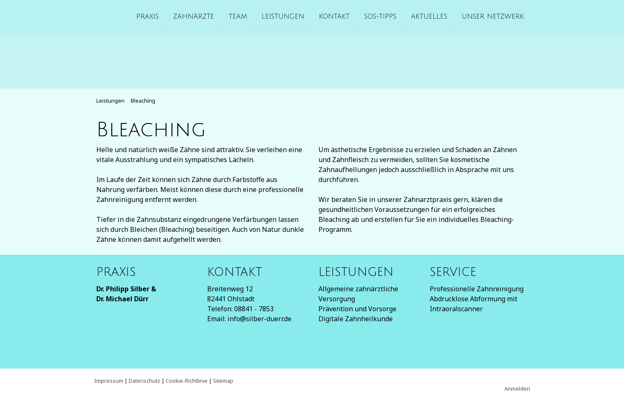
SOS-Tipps (380, 16)
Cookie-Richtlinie (187, 380)
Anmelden (517, 388)
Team (238, 16)
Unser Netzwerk (493, 16)
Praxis (147, 16)
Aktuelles (429, 16)
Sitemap (223, 380)
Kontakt (334, 16)
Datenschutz (144, 380)
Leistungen (283, 16)
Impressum (108, 380)
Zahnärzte (193, 16)
